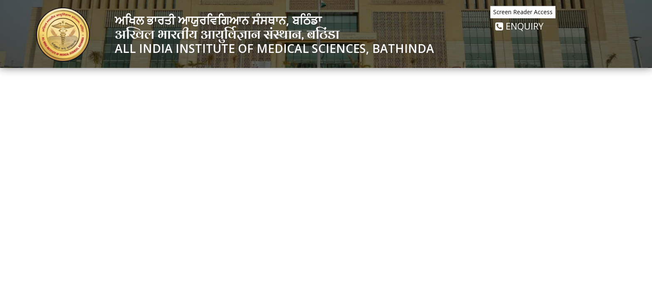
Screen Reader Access (523, 12)
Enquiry (519, 26)
